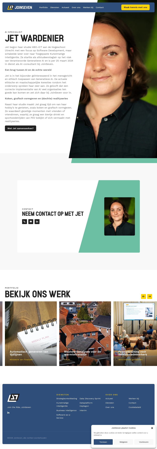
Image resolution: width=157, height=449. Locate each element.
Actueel (65, 7)
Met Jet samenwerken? (20, 129)
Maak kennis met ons (135, 7)
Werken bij (88, 7)
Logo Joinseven (19, 7)
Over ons (76, 7)
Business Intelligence (66, 410)
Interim (83, 410)
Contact (100, 7)
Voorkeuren (144, 442)
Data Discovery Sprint (90, 398)
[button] (152, 428)
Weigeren (123, 442)
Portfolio (43, 7)
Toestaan (103, 442)
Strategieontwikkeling (66, 398)
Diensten (54, 7)
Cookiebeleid (135, 407)
